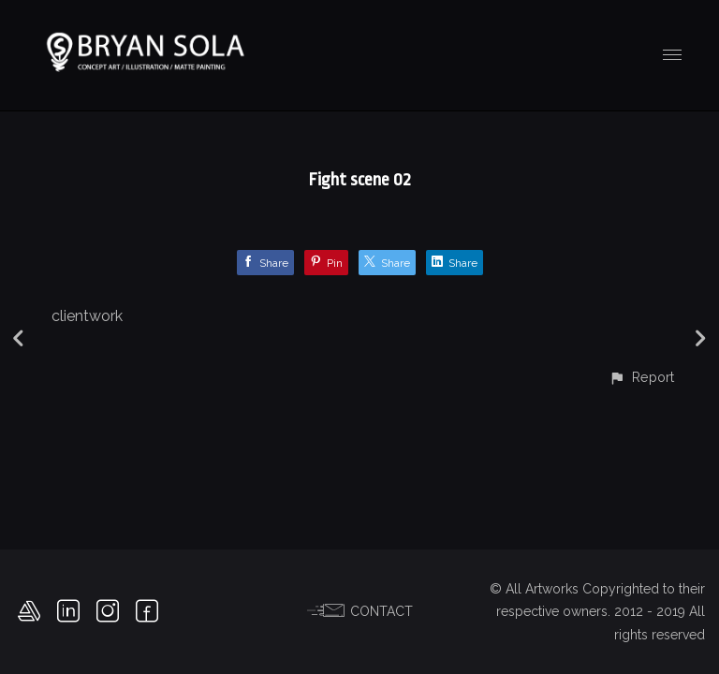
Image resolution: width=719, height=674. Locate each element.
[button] (641, 377)
